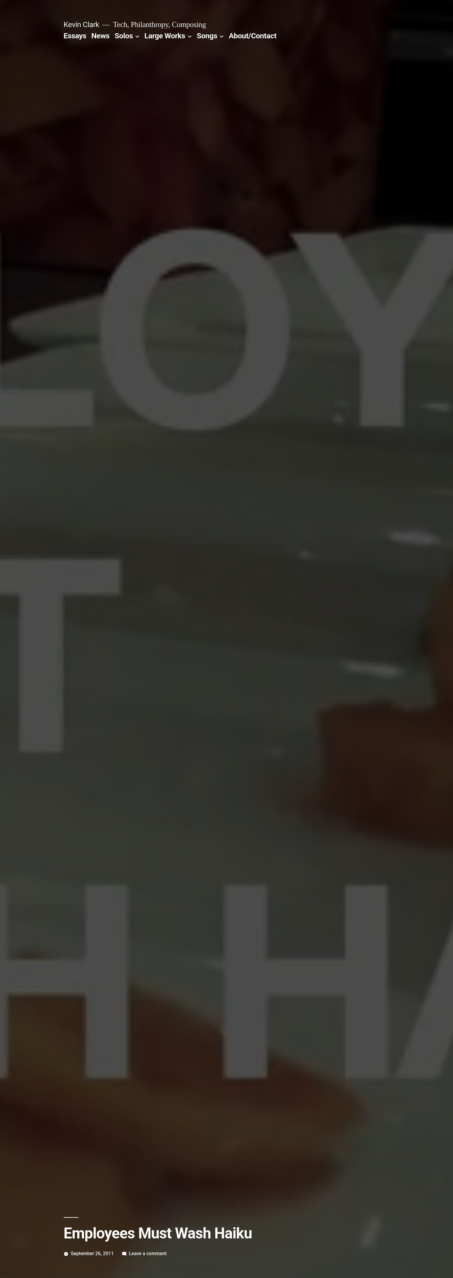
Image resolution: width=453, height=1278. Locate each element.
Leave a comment (148, 1253)
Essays (75, 35)
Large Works (164, 35)
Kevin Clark (81, 24)
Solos (123, 35)
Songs (207, 35)
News (100, 35)
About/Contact (252, 35)
